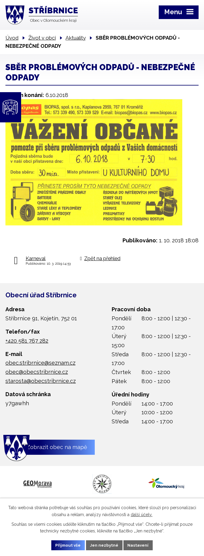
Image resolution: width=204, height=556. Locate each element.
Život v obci (42, 38)
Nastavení (140, 544)
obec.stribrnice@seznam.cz (40, 363)
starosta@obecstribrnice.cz (40, 381)
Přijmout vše (66, 544)
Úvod (11, 38)
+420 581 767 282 (26, 341)
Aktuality (75, 38)
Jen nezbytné (104, 544)
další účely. (141, 514)
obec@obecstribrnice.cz (36, 372)
